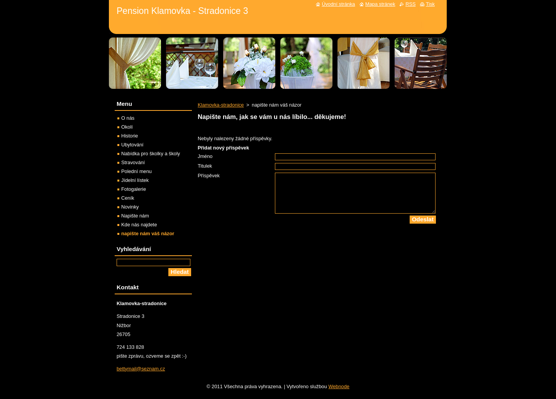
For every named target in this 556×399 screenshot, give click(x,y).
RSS (410, 4)
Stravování (133, 162)
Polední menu (136, 171)
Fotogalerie (133, 189)
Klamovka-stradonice (221, 105)
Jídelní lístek (135, 180)
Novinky (130, 207)
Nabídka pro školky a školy (150, 153)
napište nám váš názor (147, 233)
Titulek (205, 166)
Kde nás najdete (139, 225)
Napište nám (135, 216)
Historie (129, 136)
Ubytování (132, 145)
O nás (127, 118)
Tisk (430, 4)
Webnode (338, 386)
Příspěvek (209, 175)
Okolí (127, 127)
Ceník (127, 198)
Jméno (205, 156)
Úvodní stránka (338, 4)
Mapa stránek (380, 4)
